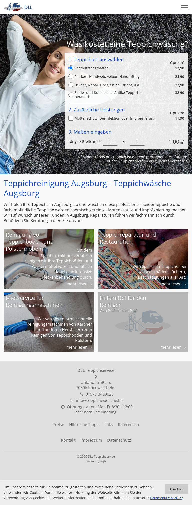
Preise (58, 424)
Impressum (91, 440)
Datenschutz (119, 440)
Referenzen (128, 424)
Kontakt (68, 440)
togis (103, 461)
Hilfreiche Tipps (83, 424)
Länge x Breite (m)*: (85, 141)
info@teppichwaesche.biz (100, 400)
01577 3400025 (100, 394)
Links (108, 424)
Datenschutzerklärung (22, 498)
